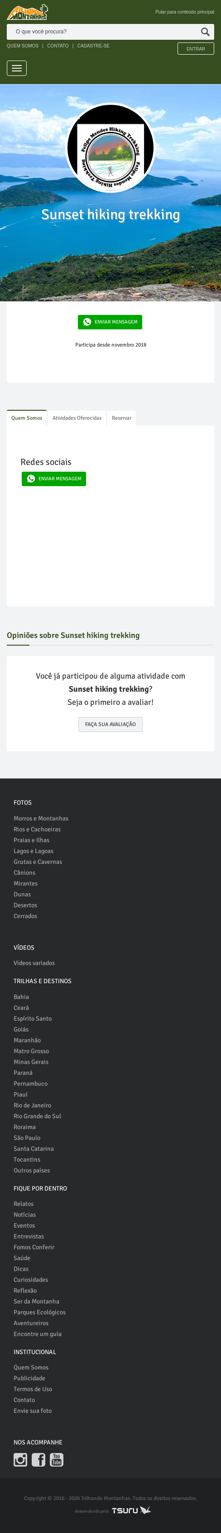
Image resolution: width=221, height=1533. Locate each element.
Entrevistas (29, 1236)
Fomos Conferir (34, 1247)
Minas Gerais (31, 1062)
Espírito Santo (33, 1018)
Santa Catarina (34, 1149)
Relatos (24, 1204)
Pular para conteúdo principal (184, 11)
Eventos (24, 1225)
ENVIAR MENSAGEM (108, 321)
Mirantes (26, 883)
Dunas (22, 894)
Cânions (24, 873)
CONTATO (57, 45)
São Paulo (27, 1138)
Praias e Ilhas (31, 840)
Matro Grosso (31, 1051)
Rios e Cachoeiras (37, 829)
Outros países (32, 1170)
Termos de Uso (33, 1389)
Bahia (21, 997)
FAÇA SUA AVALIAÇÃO (110, 724)
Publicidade (29, 1378)
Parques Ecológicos (40, 1312)
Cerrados (25, 916)
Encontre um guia (38, 1334)
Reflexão (25, 1290)
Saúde (22, 1258)
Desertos (25, 905)
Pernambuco (31, 1084)
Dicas (21, 1269)
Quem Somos (26, 418)
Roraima (25, 1127)
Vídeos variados (34, 963)
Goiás (21, 1029)
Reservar (121, 418)
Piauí (21, 1094)
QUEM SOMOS (22, 45)
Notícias (25, 1215)
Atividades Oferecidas (77, 418)
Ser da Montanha (36, 1301)
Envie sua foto (33, 1411)
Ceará (21, 1008)
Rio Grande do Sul (37, 1116)
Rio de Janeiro (32, 1105)
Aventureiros (31, 1323)
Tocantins (27, 1159)
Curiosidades (31, 1280)
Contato (24, 1400)
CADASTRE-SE (93, 45)
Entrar (196, 49)
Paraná (23, 1073)
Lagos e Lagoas (33, 851)
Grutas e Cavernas (38, 862)
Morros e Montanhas (41, 818)
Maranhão (27, 1040)
